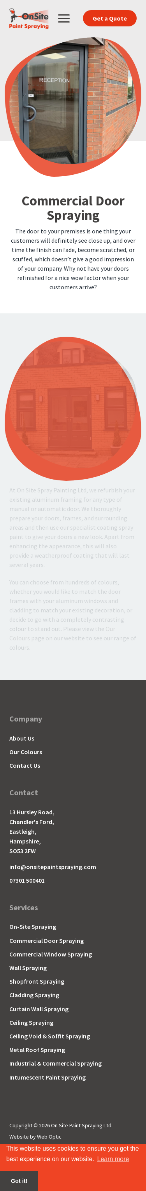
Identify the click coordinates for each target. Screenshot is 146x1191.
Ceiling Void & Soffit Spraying (49, 1036)
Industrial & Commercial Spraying (55, 1063)
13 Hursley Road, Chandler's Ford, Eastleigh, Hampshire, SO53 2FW (32, 831)
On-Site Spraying (32, 926)
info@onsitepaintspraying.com (52, 867)
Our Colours (25, 752)
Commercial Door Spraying (46, 940)
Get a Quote (110, 18)
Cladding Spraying (34, 995)
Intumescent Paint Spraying (47, 1077)
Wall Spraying (28, 968)
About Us (21, 738)
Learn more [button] (113, 1159)
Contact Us (24, 765)
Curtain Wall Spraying (39, 1009)
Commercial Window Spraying (50, 954)
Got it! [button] (19, 1181)
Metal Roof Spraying (37, 1050)
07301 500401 (27, 880)
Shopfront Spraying (36, 981)
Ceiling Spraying (31, 1022)
